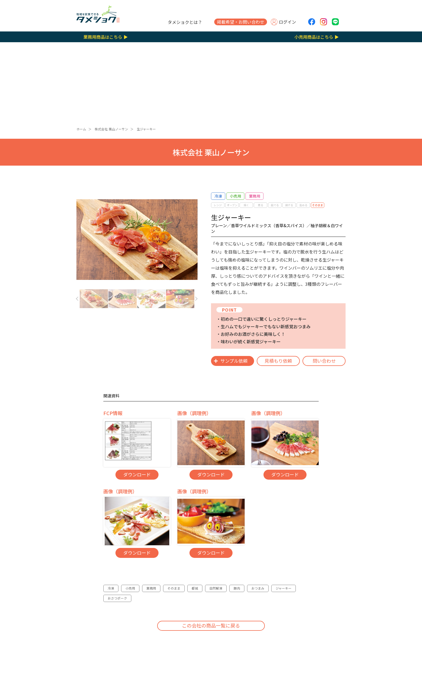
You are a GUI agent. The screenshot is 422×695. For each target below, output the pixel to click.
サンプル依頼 (234, 360)
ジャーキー (283, 588)
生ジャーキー (146, 129)
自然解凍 (215, 588)
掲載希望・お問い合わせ (240, 22)
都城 (195, 588)
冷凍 (111, 588)
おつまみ (257, 588)
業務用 (151, 588)
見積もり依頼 (278, 360)
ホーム (81, 129)
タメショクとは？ (185, 22)
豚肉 (237, 588)
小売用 (130, 588)
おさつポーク (117, 598)
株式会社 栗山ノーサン (111, 129)
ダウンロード (137, 474)
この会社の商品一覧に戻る (211, 625)
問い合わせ (324, 360)
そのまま (173, 588)
